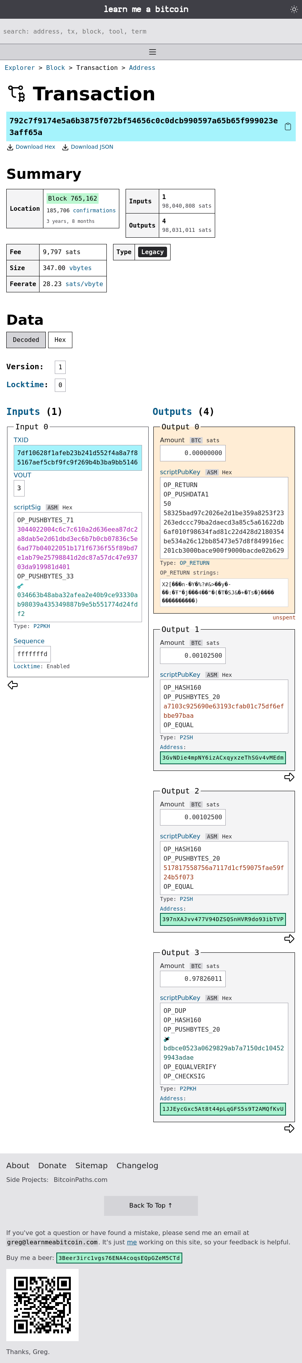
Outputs (172, 411)
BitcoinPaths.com (81, 1179)
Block (55, 67)
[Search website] (151, 31)
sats (212, 440)
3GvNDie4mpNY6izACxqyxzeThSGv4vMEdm (223, 757)
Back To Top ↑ (151, 1205)
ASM (52, 507)
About (17, 1165)
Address (142, 67)
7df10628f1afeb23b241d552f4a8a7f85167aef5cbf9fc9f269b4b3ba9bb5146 (77, 457)
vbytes (80, 268)
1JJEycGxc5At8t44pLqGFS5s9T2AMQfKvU (223, 1109)
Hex (60, 339)
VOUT (22, 475)
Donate (52, 1165)
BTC (196, 440)
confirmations (94, 210)
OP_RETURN (195, 563)
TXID (21, 440)
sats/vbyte (84, 284)
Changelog (137, 1165)
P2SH (186, 737)
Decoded (26, 339)
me (132, 1242)
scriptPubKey (180, 472)
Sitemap (92, 1165)
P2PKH (42, 626)
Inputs (23, 411)
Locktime (25, 384)
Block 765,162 (72, 198)
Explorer (20, 67)
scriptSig (27, 507)
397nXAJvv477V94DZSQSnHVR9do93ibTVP (223, 919)
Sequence (29, 641)
